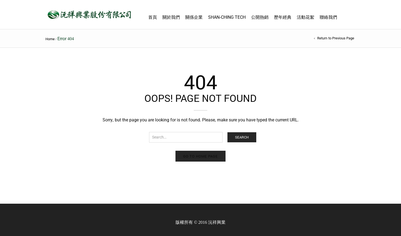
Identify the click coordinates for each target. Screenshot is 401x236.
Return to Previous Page (335, 38)
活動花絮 (305, 17)
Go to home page (200, 156)
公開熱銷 (260, 17)
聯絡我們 (328, 17)
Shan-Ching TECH (227, 17)
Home (50, 39)
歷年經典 (282, 17)
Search (242, 137)
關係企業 (194, 17)
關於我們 (171, 17)
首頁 (152, 17)
